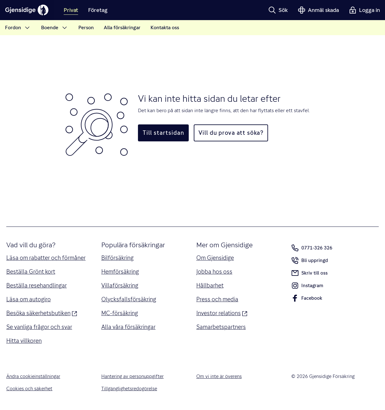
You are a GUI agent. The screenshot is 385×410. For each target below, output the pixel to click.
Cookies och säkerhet (29, 388)
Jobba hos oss (214, 271)
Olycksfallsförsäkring (128, 299)
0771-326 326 (311, 248)
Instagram (307, 287)
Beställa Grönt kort (30, 271)
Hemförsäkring (120, 271)
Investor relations (221, 312)
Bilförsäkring (117, 257)
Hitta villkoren (24, 340)
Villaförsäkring (119, 285)
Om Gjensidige (215, 257)
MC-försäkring (119, 313)
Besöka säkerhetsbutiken (41, 312)
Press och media (217, 299)
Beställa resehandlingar (36, 285)
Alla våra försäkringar (128, 327)
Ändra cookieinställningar (33, 376)
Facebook (306, 299)
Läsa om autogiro (28, 299)
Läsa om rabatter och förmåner (46, 257)
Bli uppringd (309, 262)
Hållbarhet (210, 285)
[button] (278, 10)
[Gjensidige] (27, 10)
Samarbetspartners (221, 327)
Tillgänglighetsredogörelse (129, 388)
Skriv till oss (309, 273)
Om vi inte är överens (219, 376)
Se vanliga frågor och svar (39, 327)
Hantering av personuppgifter (132, 376)
